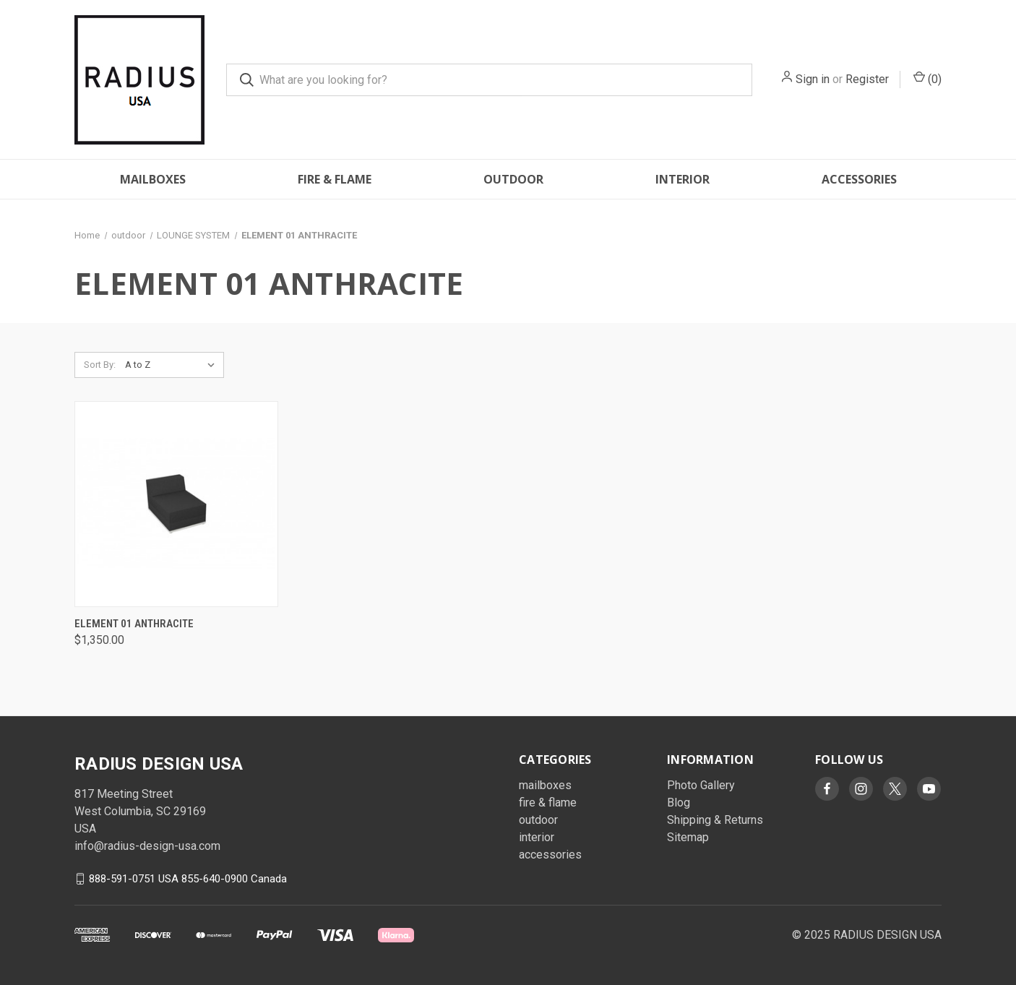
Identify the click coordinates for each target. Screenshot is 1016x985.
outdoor (513, 179)
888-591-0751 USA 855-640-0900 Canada (188, 878)
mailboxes (153, 179)
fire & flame (334, 179)
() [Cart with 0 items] (927, 78)
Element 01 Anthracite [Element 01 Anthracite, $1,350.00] (134, 623)
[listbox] (173, 365)
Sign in (813, 79)
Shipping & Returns (715, 820)
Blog (678, 802)
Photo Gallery (701, 785)
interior (682, 179)
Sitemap (688, 837)
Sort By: (100, 364)
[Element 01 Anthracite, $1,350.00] (176, 504)
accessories (859, 179)
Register (867, 79)
